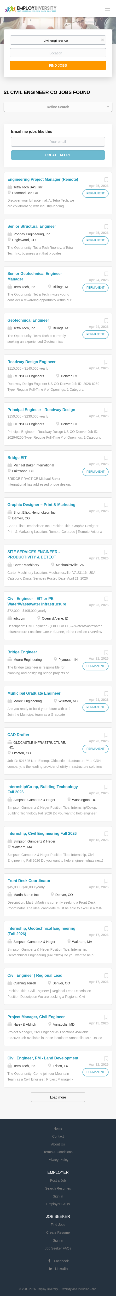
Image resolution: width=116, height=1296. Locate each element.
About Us (58, 1144)
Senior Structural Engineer (31, 226)
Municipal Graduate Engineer (33, 693)
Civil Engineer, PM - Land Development (42, 1058)
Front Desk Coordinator (29, 881)
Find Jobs (58, 65)
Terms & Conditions (57, 1152)
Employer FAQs (58, 1204)
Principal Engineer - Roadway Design (41, 410)
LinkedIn (61, 1269)
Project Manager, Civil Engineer (36, 1017)
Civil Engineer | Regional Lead (34, 975)
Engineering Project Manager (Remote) (42, 179)
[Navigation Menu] (107, 8)
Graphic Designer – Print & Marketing (41, 505)
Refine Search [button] (58, 107)
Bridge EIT (17, 458)
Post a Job (58, 1180)
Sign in (58, 1196)
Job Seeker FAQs (58, 1248)
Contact (58, 1136)
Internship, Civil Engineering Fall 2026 (42, 833)
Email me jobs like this (31, 131)
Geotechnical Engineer (28, 320)
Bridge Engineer (22, 652)
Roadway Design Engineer (31, 362)
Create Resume (58, 1232)
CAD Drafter (18, 735)
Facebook (61, 1261)
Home (57, 1128)
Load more (58, 1097)
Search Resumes (58, 1188)
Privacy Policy (57, 1160)
